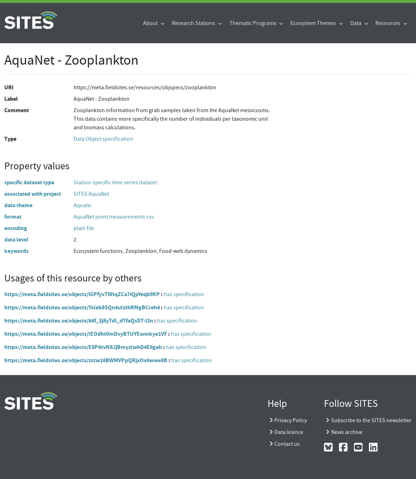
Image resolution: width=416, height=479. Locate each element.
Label (11, 99)
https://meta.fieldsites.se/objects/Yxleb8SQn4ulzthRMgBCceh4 (82, 307)
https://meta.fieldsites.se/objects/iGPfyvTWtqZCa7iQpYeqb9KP (82, 294)
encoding (15, 228)
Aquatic (82, 205)
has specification (184, 294)
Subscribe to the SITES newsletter (371, 420)
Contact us (287, 444)
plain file (83, 228)
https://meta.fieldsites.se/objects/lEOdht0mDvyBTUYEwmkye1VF (85, 334)
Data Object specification (103, 139)
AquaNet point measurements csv (113, 216)
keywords (16, 251)
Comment (16, 110)
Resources (388, 23)
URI (9, 87)
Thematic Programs (253, 23)
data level (16, 239)
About (151, 23)
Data (356, 23)
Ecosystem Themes (313, 23)
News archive (346, 432)
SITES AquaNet (91, 194)
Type (10, 139)
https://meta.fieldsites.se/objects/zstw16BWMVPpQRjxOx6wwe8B (85, 360)
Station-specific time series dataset (115, 182)
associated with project (32, 194)
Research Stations (194, 23)
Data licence (288, 432)
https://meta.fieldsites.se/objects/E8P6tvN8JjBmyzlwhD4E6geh (83, 347)
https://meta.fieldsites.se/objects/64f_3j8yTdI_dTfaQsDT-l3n (78, 320)
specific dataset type (29, 182)
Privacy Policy (290, 420)
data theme (18, 205)
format (12, 216)
